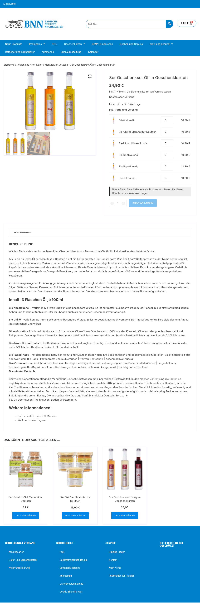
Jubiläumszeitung (71, 52)
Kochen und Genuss (131, 44)
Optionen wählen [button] (26, 516)
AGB (62, 552)
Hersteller (36, 64)
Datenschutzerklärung (71, 584)
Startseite (9, 64)
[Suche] (169, 24)
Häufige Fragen (117, 552)
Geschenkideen (74, 44)
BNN (54, 44)
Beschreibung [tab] (23, 232)
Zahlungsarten (16, 552)
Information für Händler (121, 576)
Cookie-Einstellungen (71, 592)
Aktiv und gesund (161, 44)
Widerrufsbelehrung (19, 568)
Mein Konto (9, 3)
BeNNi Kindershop (102, 44)
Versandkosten (162, 91)
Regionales (37, 44)
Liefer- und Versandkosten (23, 560)
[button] (89, 76)
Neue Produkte (13, 44)
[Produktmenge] (167, 120)
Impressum (66, 576)
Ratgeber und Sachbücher (20, 52)
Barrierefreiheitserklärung (73, 560)
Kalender (93, 52)
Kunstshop (48, 52)
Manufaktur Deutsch (56, 64)
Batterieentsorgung (70, 568)
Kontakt (113, 560)
